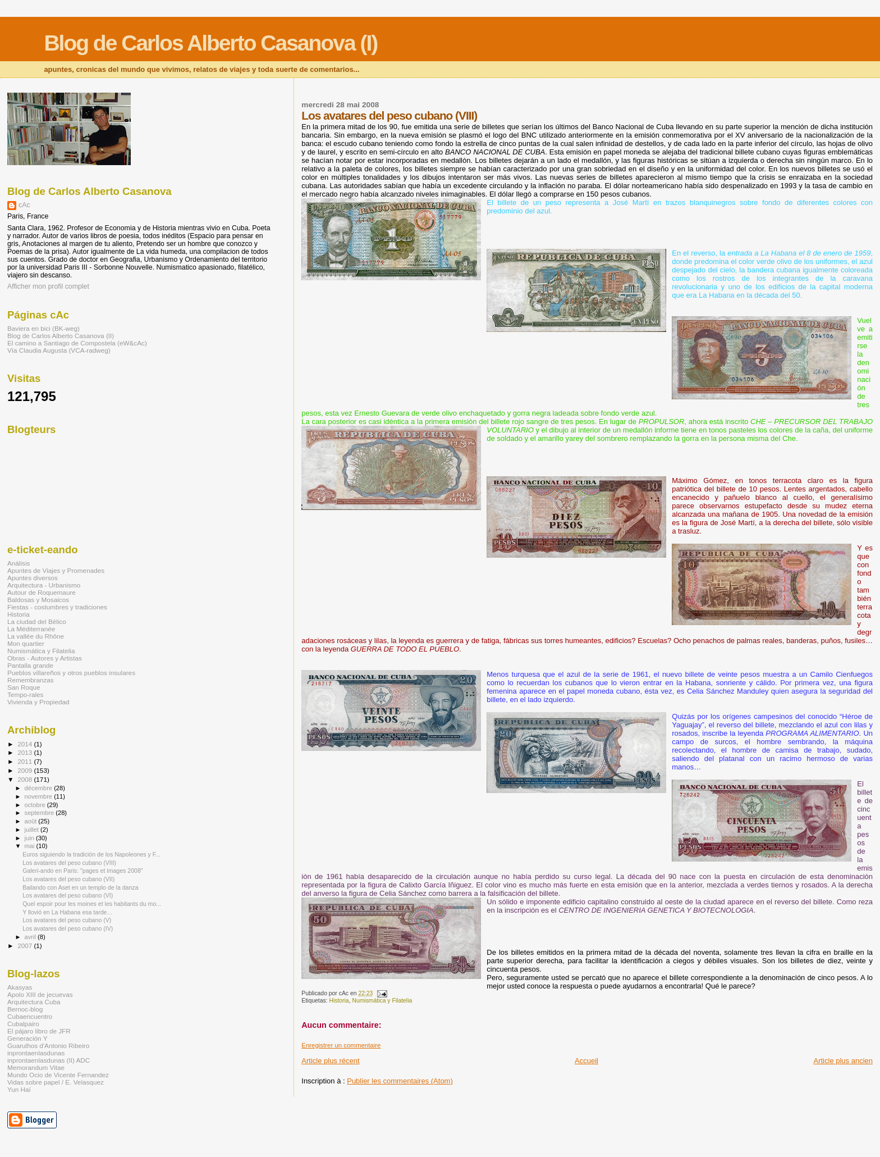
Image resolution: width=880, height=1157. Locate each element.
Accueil (586, 1060)
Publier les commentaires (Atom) (400, 1081)
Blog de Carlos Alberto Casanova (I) (210, 43)
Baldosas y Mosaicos (38, 599)
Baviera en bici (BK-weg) (43, 328)
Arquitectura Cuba (33, 1001)
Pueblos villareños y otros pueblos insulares (71, 672)
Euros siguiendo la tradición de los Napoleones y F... (91, 854)
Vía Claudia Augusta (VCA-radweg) (59, 350)
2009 (25, 770)
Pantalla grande (30, 665)
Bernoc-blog (25, 1009)
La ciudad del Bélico (36, 621)
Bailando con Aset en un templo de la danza (80, 887)
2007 (25, 945)
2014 (25, 744)
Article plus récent (330, 1060)
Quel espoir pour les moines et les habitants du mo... (91, 903)
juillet (32, 829)
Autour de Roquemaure (41, 592)
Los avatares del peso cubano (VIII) (69, 862)
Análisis (18, 563)
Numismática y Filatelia (382, 1000)
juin (30, 838)
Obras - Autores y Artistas (44, 658)
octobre (36, 804)
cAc (24, 205)
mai (30, 845)
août (32, 821)
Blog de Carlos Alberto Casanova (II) (60, 335)
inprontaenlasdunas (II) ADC (48, 1060)
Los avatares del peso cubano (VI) (67, 895)
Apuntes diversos (32, 577)
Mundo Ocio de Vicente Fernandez (58, 1074)
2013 (25, 752)
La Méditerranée (31, 628)
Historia (339, 1000)
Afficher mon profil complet (48, 286)
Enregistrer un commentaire (341, 1045)
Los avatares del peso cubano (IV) (67, 928)
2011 (25, 761)
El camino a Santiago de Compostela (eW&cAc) (77, 343)
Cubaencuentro (29, 1016)
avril (31, 936)
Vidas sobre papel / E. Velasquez (55, 1082)
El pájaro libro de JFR (39, 1031)
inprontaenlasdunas (36, 1052)
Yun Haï (19, 1089)
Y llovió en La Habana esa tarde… (67, 912)
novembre (39, 796)
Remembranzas (30, 680)
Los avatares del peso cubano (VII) (68, 879)
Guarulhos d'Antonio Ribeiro (48, 1045)
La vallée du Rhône (35, 636)
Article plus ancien (843, 1060)
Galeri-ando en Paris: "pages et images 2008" (82, 870)
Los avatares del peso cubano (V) (66, 920)
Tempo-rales (25, 694)
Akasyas (19, 987)
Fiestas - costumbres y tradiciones (57, 607)
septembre (40, 812)
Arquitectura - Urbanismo (43, 585)
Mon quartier (25, 643)
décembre (39, 788)
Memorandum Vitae (36, 1067)
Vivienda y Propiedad (38, 701)
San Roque (23, 687)
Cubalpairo (23, 1023)
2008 (25, 779)
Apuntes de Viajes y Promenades (55, 570)
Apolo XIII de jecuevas (40, 994)
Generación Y (27, 1038)
